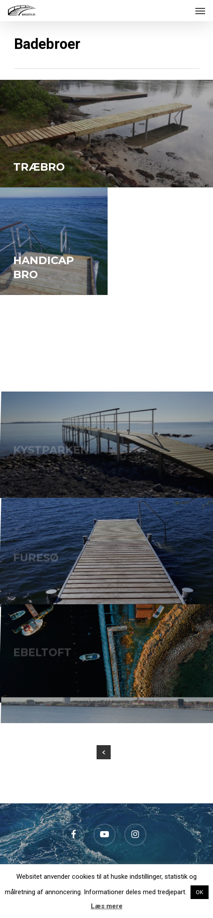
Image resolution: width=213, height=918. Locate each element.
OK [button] (199, 892)
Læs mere (107, 906)
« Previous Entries (104, 752)
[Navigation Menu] (200, 10)
